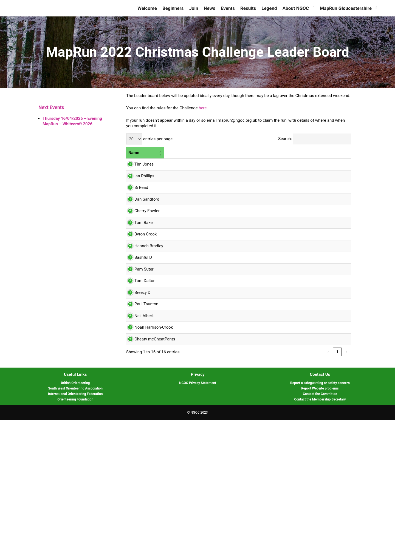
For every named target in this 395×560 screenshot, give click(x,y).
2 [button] (216, 152)
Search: (285, 138)
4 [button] (269, 152)
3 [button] (244, 152)
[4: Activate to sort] (278, 153)
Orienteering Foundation (75, 539)
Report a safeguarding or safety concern (320, 523)
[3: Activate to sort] (253, 153)
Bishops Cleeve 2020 (250, 304)
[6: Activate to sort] (335, 153)
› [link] (347, 491)
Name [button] (133, 152)
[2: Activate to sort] (227, 153)
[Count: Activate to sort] (174, 153)
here (203, 108)
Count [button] (171, 152)
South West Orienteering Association (75, 528)
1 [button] (187, 152)
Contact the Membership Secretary (320, 539)
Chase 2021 (196, 241)
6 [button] (323, 152)
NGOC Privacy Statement (197, 523)
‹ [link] (328, 491)
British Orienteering (75, 523)
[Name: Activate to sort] (145, 153)
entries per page (157, 139)
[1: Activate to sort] (198, 153)
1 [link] (337, 491)
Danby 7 (222, 259)
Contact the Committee (320, 534)
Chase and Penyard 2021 (278, 171)
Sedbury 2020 (198, 359)
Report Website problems (320, 528)
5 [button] (294, 152)
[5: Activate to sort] (305, 153)
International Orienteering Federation (75, 534)
